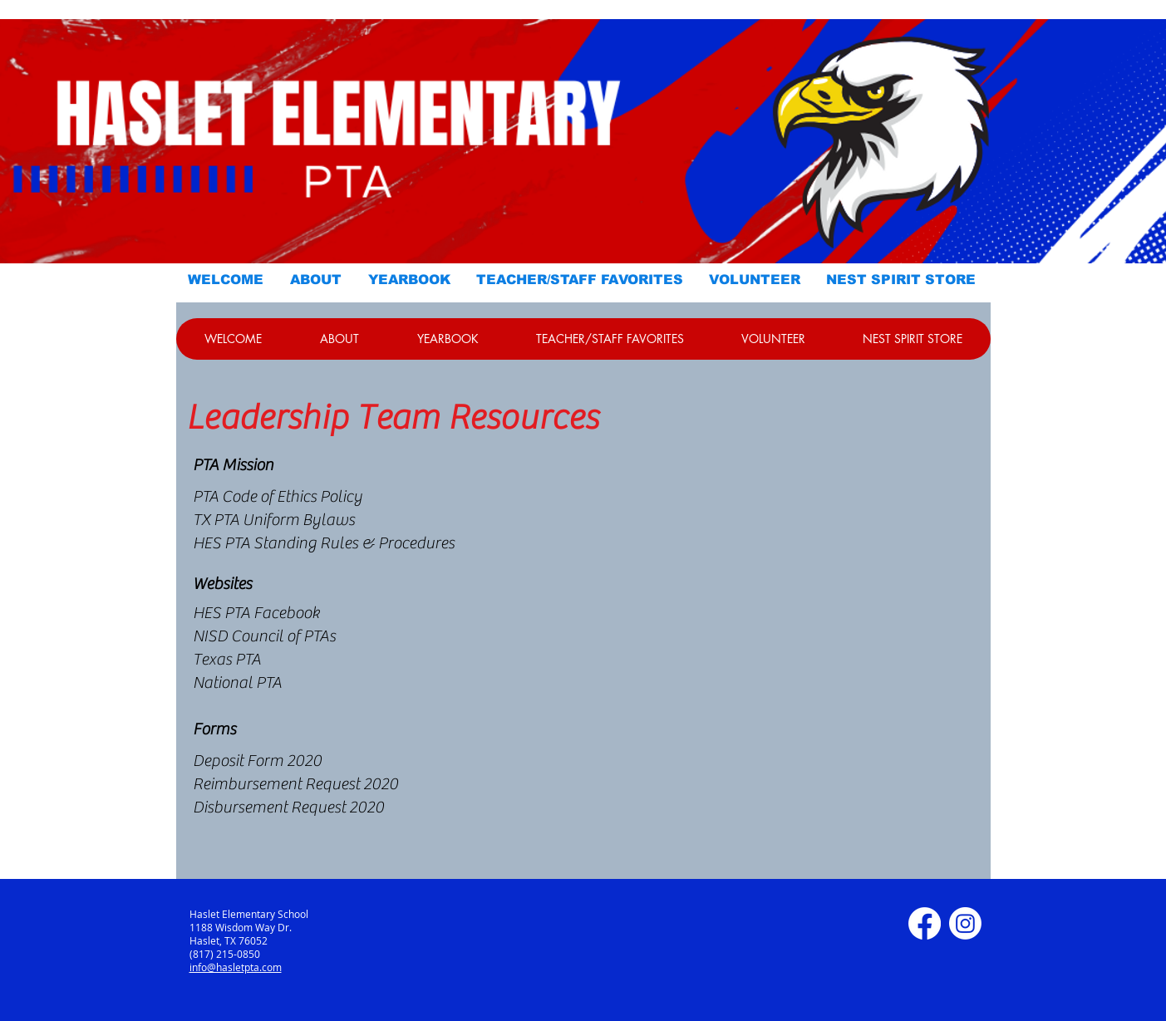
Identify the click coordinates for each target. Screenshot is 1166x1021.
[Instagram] (965, 923)
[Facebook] (924, 923)
